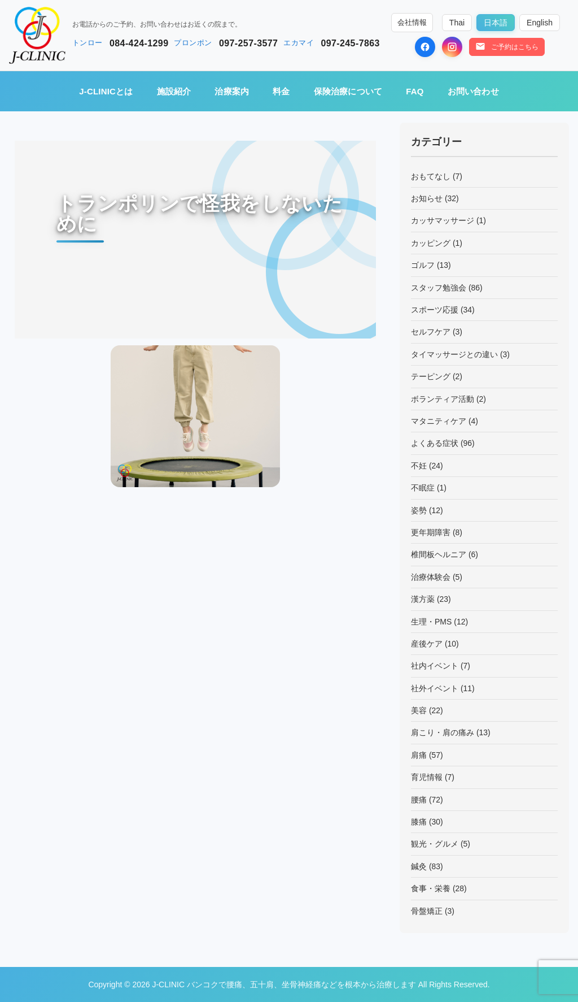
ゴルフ (423, 265)
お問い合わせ (473, 91)
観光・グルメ (434, 843)
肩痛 (419, 755)
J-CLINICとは (106, 91)
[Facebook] (425, 47)
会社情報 (412, 23)
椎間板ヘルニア (438, 554)
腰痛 (419, 799)
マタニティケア (438, 421)
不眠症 (423, 487)
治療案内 (231, 91)
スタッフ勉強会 (438, 287)
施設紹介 (174, 91)
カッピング (430, 243)
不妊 (419, 465)
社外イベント (434, 688)
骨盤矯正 (427, 911)
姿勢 (419, 510)
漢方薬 (423, 599)
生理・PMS (431, 621)
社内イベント (434, 665)
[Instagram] (452, 47)
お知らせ (427, 198)
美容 (419, 710)
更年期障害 (430, 532)
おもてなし (430, 176)
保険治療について (348, 91)
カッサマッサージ (442, 220)
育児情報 (427, 777)
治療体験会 (430, 577)
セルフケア (430, 331)
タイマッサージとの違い (454, 354)
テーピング (430, 376)
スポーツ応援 (434, 309)
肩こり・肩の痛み (442, 732)
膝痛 (419, 821)
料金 (281, 91)
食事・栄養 (430, 888)
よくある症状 (434, 443)
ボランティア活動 (442, 399)
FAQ (414, 91)
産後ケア (427, 643)
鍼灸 (419, 866)
